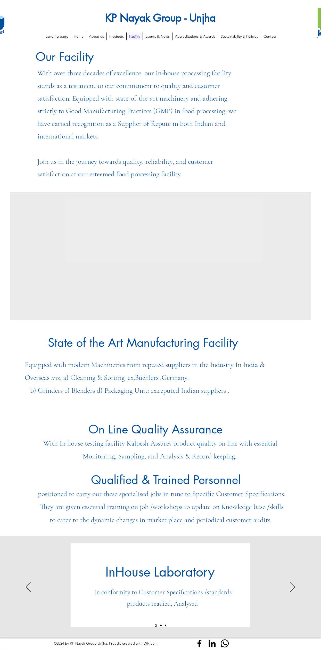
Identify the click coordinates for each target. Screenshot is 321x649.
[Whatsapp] (225, 643)
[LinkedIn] (212, 643)
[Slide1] (156, 625)
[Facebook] (199, 643)
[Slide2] (161, 625)
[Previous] (28, 587)
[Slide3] (165, 625)
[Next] (292, 587)
